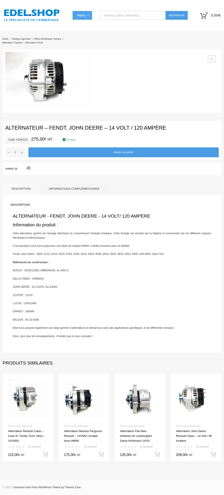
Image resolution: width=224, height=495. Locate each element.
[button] (211, 59)
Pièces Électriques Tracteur (47, 39)
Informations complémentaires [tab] (74, 188)
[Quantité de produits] (15, 152)
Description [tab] (21, 188)
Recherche (176, 15)
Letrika (95, 245)
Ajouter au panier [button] (45, 454)
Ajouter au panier (123, 152)
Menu (81, 15)
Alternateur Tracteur (12, 42)
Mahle (85, 245)
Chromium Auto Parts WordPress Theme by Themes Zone (47, 487)
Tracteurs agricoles (21, 39)
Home (5, 39)
